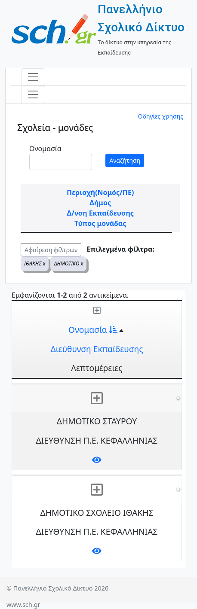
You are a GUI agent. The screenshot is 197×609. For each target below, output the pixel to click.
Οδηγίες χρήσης (160, 116)
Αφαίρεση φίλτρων (51, 250)
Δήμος (100, 202)
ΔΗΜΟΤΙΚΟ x (68, 263)
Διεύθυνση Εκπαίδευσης (96, 349)
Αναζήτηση (124, 160)
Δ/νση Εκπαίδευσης (100, 213)
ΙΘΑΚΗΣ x (34, 263)
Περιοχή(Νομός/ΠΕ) (100, 192)
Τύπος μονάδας (100, 223)
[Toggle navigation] (33, 76)
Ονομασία (45, 148)
